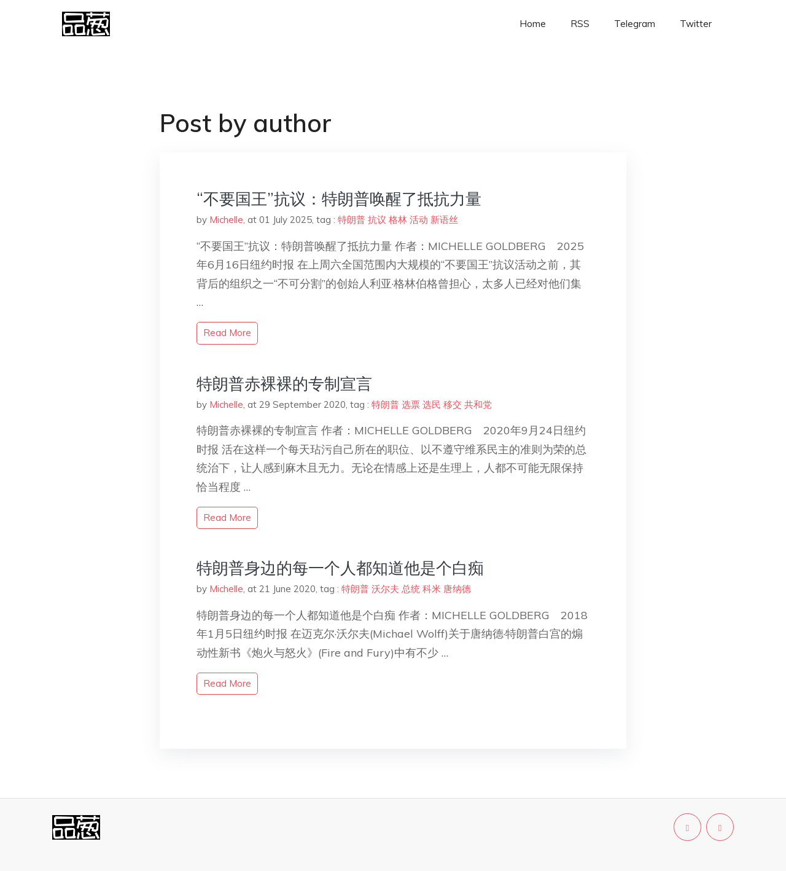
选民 (431, 404)
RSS (580, 23)
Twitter (696, 23)
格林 (398, 219)
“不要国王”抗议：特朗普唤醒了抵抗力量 (338, 199)
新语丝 (444, 219)
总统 (411, 589)
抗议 (377, 219)
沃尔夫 (385, 589)
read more (227, 332)
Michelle (226, 219)
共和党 (478, 404)
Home (532, 23)
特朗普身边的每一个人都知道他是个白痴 (340, 568)
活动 (419, 219)
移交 (452, 404)
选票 (411, 404)
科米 (431, 589)
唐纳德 (457, 589)
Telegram (634, 23)
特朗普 (351, 219)
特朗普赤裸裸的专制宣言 (284, 383)
